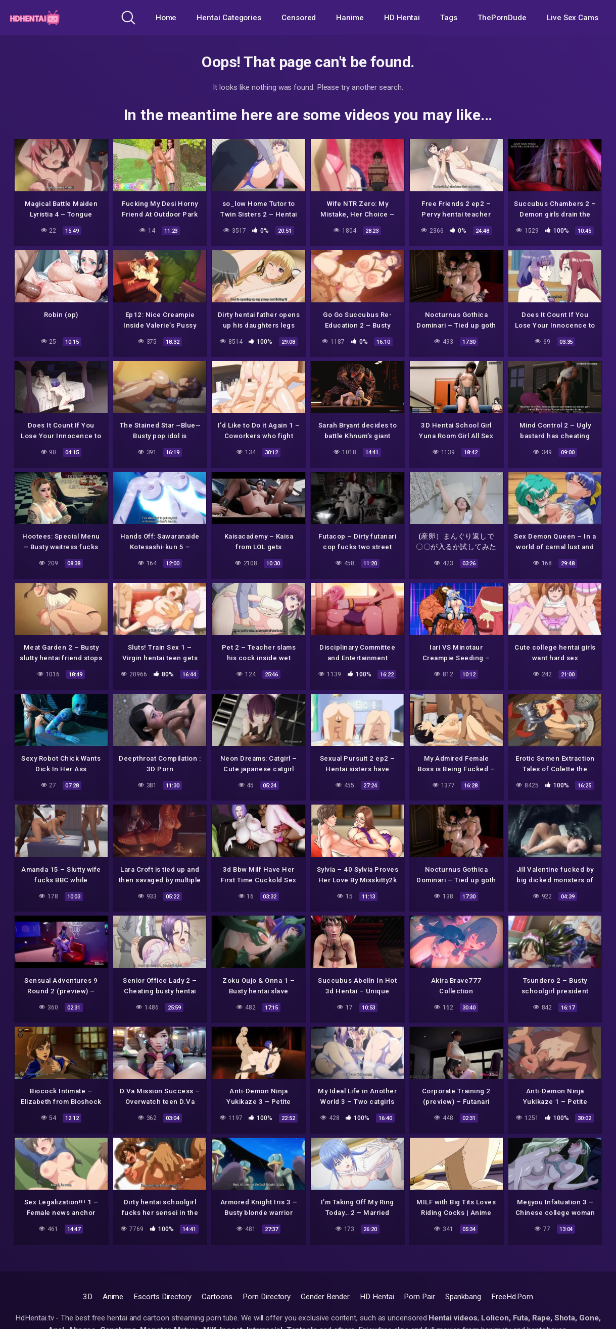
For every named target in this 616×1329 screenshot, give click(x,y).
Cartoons (217, 1296)
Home (166, 17)
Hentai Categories (229, 17)
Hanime (350, 17)
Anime (113, 1296)
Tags (448, 17)
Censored (298, 17)
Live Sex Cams (572, 17)
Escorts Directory (162, 1296)
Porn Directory (267, 1296)
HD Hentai (402, 17)
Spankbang (463, 1296)
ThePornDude (502, 17)
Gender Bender (325, 1296)
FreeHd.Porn (512, 1296)
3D (87, 1296)
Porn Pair (419, 1296)
